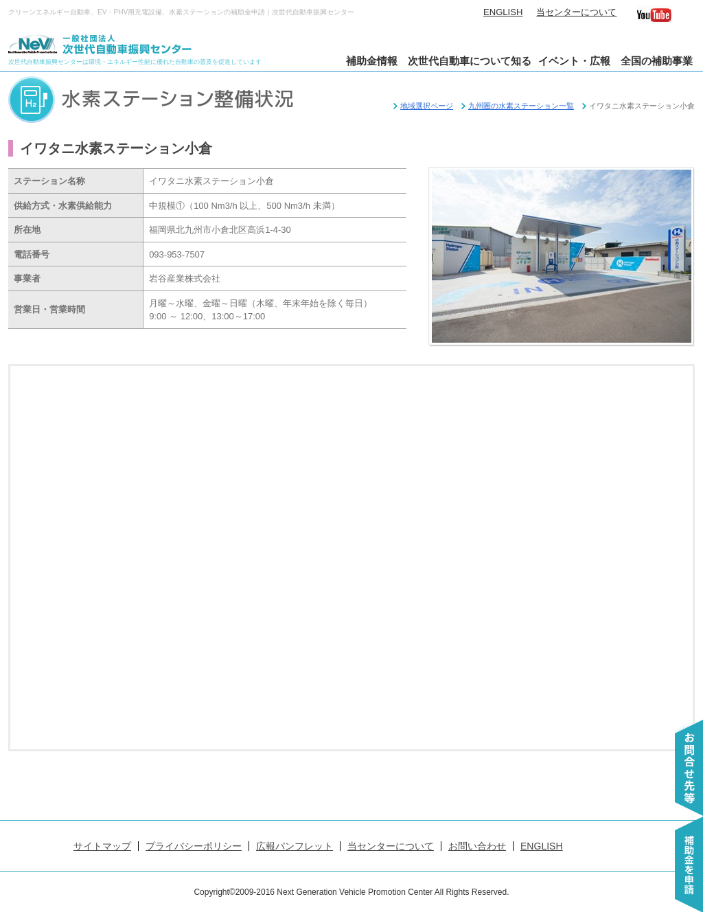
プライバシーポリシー (194, 846)
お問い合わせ (477, 846)
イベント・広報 (574, 61)
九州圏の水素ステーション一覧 (521, 106)
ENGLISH (502, 12)
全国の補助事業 (657, 61)
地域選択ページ (426, 106)
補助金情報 (371, 61)
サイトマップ (102, 846)
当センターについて (576, 12)
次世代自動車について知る (469, 61)
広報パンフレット (294, 846)
